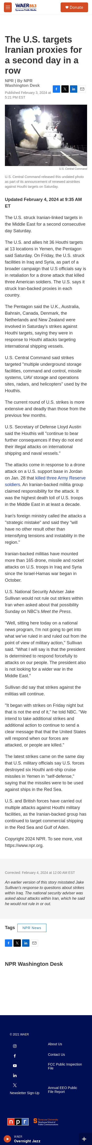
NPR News (32, 928)
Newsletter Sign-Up (24, 1093)
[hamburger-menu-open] (8, 7)
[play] (7, 1138)
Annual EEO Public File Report (62, 1090)
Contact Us (56, 1054)
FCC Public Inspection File (65, 1066)
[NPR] (18, 1121)
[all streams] (85, 1139)
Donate (76, 7)
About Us (55, 1044)
